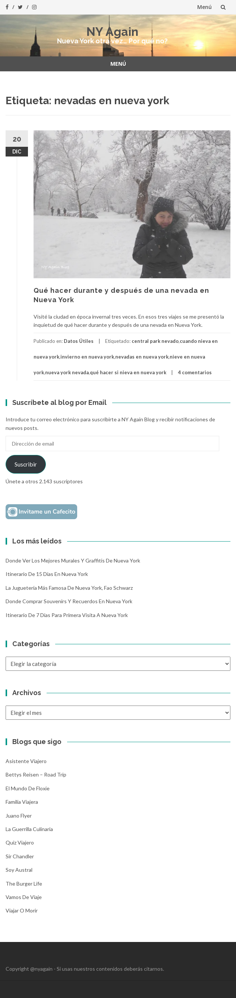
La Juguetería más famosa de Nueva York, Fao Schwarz (69, 588)
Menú (204, 6)
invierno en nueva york (87, 357)
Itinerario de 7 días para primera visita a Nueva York (67, 615)
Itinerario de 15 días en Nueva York (47, 574)
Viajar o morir (22, 910)
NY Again (112, 31)
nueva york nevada (67, 372)
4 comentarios (195, 372)
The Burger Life (24, 883)
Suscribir (26, 464)
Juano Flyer (19, 815)
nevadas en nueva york (142, 357)
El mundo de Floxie (28, 788)
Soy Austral (19, 870)
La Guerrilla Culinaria (29, 829)
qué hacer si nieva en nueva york (128, 372)
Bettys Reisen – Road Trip (36, 774)
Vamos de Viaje (24, 897)
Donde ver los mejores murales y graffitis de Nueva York (73, 560)
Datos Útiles (79, 341)
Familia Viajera (22, 802)
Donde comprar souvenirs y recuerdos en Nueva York (69, 601)
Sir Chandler (20, 856)
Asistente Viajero (26, 761)
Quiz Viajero (20, 842)
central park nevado (155, 341)
